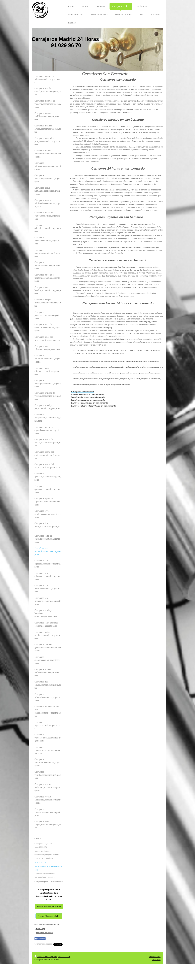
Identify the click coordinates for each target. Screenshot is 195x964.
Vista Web (156, 959)
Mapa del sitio (64, 956)
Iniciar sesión (154, 956)
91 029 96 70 (40, 862)
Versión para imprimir (46, 956)
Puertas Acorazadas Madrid (49, 906)
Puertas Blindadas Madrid (49, 916)
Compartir (40, 939)
